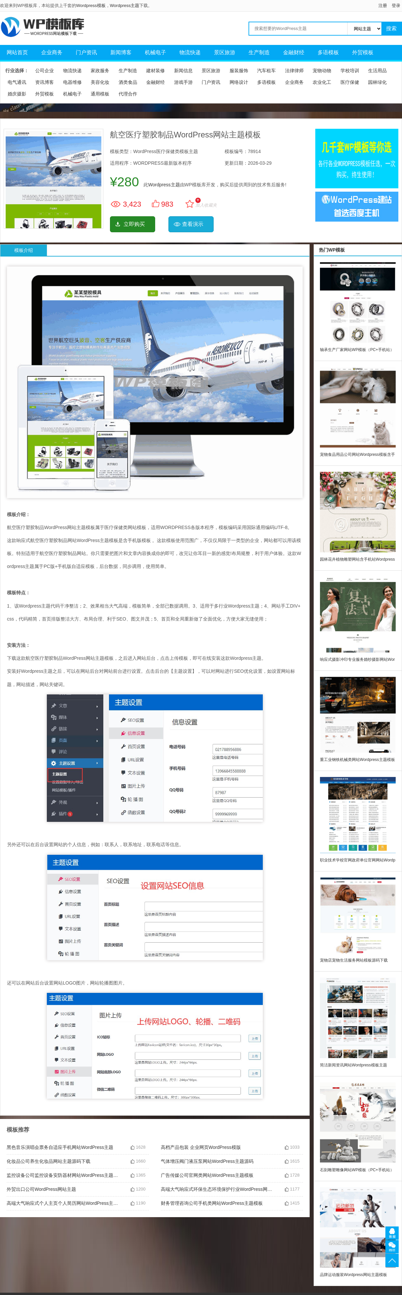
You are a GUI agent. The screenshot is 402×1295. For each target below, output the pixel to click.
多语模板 (328, 52)
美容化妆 (100, 82)
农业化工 (322, 82)
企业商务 (51, 52)
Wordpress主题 (125, 5)
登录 (396, 5)
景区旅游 (224, 52)
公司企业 (44, 70)
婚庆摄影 (17, 93)
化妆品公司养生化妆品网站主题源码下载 (48, 1161)
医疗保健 (350, 82)
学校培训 (350, 70)
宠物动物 (322, 70)
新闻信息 (183, 70)
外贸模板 (362, 52)
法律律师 (294, 70)
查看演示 (192, 224)
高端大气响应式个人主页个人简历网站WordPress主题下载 (63, 1203)
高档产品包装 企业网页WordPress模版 (201, 1147)
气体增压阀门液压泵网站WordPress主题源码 (207, 1161)
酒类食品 (128, 82)
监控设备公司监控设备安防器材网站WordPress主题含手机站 (63, 1175)
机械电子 (155, 52)
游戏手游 (183, 82)
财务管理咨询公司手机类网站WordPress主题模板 (212, 1203)
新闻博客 (121, 52)
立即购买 (134, 224)
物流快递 (190, 52)
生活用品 (377, 70)
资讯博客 (44, 82)
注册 (382, 5)
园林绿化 (377, 82)
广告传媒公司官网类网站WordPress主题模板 (207, 1175)
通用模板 (100, 93)
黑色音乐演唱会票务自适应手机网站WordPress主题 (60, 1147)
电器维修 (72, 82)
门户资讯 (86, 52)
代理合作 (128, 93)
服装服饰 (239, 70)
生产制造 (259, 52)
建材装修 (155, 70)
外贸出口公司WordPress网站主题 (41, 1189)
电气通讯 (17, 82)
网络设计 (239, 82)
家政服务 (100, 70)
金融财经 (293, 52)
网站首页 (17, 52)
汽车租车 (266, 70)
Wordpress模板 (91, 5)
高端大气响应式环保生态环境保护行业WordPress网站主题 (217, 1189)
